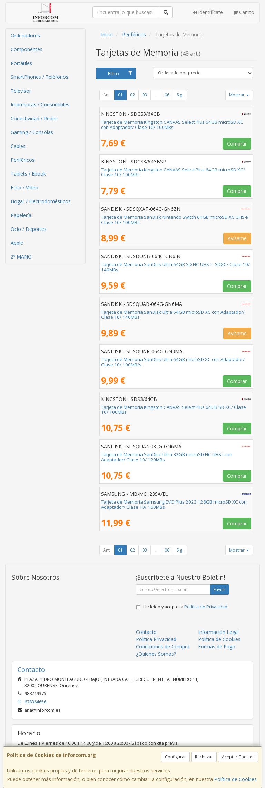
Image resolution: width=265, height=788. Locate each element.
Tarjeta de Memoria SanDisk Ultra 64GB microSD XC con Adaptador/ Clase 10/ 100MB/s (173, 362)
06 (167, 95)
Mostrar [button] (239, 95)
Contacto (146, 632)
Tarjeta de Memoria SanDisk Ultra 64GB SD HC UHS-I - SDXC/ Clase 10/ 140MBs (175, 267)
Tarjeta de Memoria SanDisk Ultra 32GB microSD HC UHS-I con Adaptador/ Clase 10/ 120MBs (166, 457)
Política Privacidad (156, 639)
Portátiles (21, 63)
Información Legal (218, 632)
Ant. (107, 95)
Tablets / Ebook (28, 173)
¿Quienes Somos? (156, 653)
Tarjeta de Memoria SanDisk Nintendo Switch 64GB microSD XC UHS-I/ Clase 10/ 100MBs (175, 219)
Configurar (175, 757)
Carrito (243, 12)
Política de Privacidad (205, 607)
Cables (18, 146)
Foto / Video (24, 187)
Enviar (219, 589)
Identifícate (208, 12)
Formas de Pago (216, 646)
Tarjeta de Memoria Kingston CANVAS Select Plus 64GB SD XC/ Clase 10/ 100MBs (173, 409)
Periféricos (23, 160)
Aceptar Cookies (238, 757)
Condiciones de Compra (162, 646)
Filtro (120, 73)
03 (144, 95)
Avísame (237, 238)
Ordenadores (25, 35)
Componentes (26, 49)
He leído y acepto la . (185, 607)
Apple (17, 243)
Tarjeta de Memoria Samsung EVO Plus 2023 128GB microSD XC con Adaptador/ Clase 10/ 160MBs (174, 504)
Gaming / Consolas (32, 132)
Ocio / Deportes (29, 229)
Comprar (237, 143)
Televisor (21, 90)
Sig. (180, 95)
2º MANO (21, 256)
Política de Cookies (235, 779)
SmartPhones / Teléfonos (39, 77)
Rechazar (204, 757)
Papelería (21, 215)
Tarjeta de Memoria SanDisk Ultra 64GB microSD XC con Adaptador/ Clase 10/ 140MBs (173, 314)
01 (120, 95)
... (155, 95)
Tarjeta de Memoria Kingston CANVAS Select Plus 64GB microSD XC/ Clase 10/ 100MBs (173, 172)
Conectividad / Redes (34, 118)
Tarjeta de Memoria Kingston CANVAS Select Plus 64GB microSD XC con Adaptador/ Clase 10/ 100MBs (172, 124)
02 (132, 95)
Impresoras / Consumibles (40, 104)
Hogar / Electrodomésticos (41, 201)
